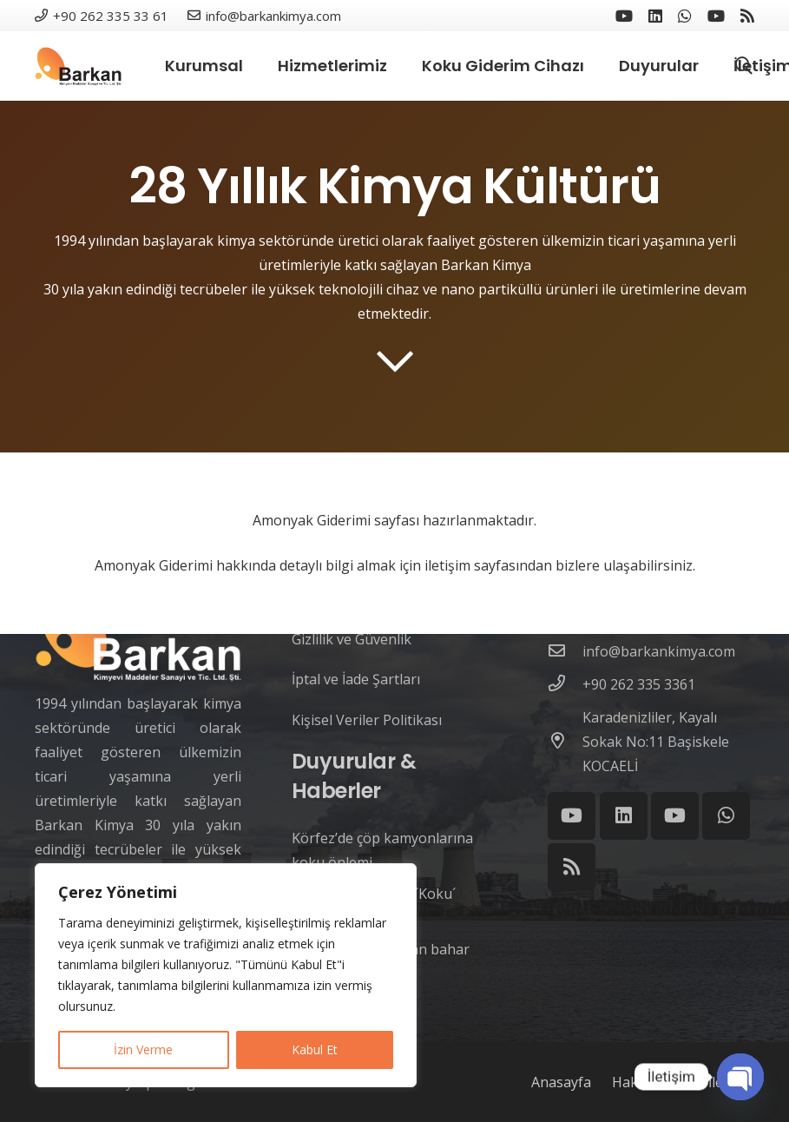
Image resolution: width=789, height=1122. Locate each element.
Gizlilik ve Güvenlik (351, 639)
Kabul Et (315, 1049)
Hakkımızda (649, 1082)
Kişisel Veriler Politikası (367, 719)
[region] (226, 975)
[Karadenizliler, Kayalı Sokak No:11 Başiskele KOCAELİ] (565, 741)
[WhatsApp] (685, 15)
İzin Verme (143, 1049)
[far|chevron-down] (394, 361)
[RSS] (747, 15)
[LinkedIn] (655, 15)
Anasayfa (561, 1082)
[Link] (78, 66)
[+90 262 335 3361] (565, 684)
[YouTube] (624, 15)
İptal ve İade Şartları (356, 679)
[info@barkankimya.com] (565, 651)
